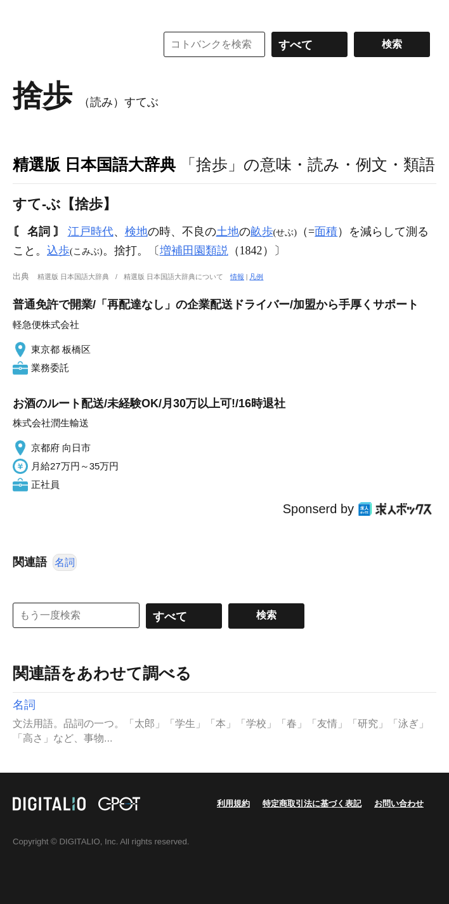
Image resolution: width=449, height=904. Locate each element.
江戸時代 (91, 231)
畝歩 (262, 231)
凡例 (256, 276)
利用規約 (233, 803)
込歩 (58, 250)
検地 (136, 231)
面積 (326, 231)
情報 (237, 276)
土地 (227, 231)
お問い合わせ (399, 803)
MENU (25, 12)
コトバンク (75, 44)
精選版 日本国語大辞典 (94, 164)
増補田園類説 (194, 250)
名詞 (65, 562)
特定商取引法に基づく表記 (312, 803)
